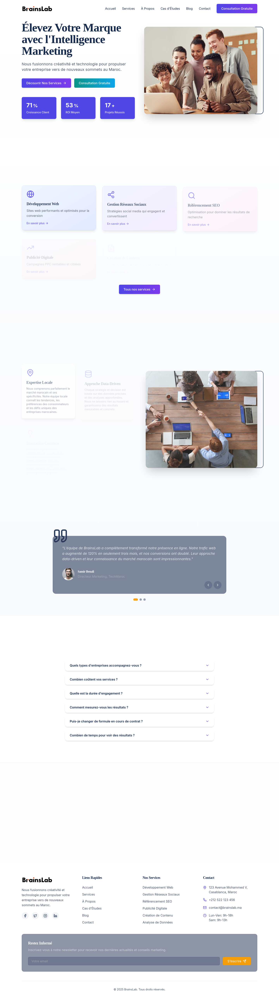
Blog (189, 8)
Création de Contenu (158, 915)
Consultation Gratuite (237, 8)
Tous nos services (139, 289)
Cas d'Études (170, 8)
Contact (204, 8)
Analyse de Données (158, 922)
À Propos (147, 8)
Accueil (110, 8)
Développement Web (158, 887)
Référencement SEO (157, 901)
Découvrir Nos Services (46, 83)
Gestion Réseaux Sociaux (161, 894)
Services (128, 8)
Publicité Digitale (155, 908)
